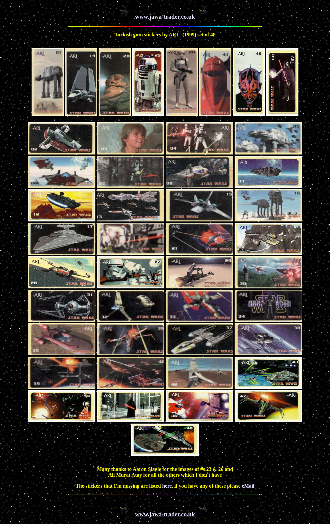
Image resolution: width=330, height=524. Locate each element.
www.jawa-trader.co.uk (165, 16)
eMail (248, 486)
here (167, 486)
